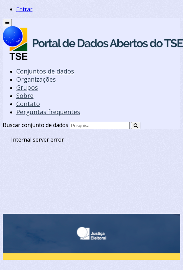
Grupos (27, 87)
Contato (28, 104)
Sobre (24, 95)
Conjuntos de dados (45, 71)
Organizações (36, 79)
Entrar (24, 9)
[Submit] (135, 125)
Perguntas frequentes (48, 112)
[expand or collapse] (7, 22)
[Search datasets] (100, 125)
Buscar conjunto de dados (35, 125)
